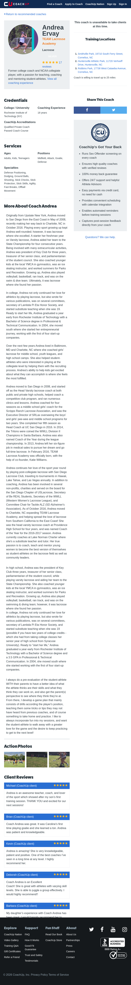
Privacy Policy (39, 974)
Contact (70, 957)
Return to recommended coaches (25, 14)
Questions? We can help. (100, 237)
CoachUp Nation (94, 4)
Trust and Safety (34, 955)
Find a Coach (54, 4)
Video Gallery (11, 940)
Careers (70, 951)
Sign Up (111, 4)
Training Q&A (11, 945)
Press (69, 945)
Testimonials (31, 960)
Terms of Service (59, 974)
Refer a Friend (12, 957)
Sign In (123, 4)
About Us (71, 934)
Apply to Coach (74, 4)
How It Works (32, 940)
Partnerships (73, 940)
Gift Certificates (12, 951)
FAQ (27, 934)
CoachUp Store (53, 940)
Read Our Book (53, 934)
